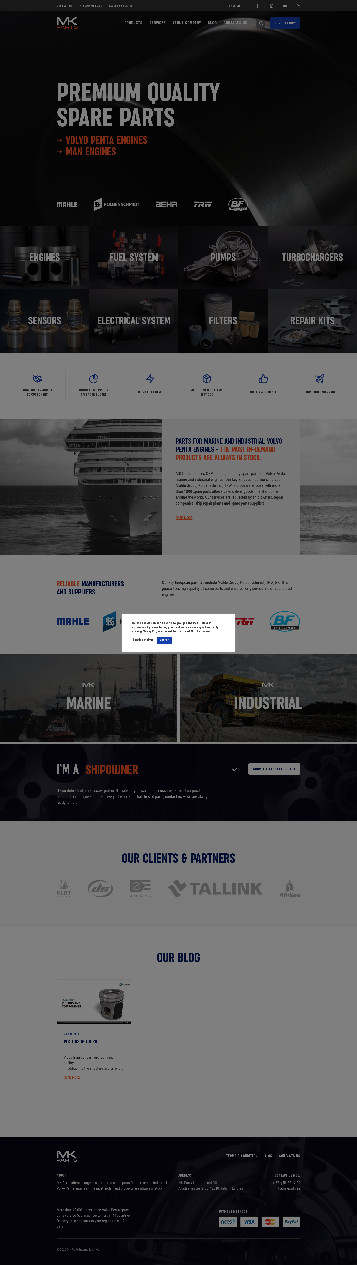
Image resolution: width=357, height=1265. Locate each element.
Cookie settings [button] (143, 640)
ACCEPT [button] (164, 640)
